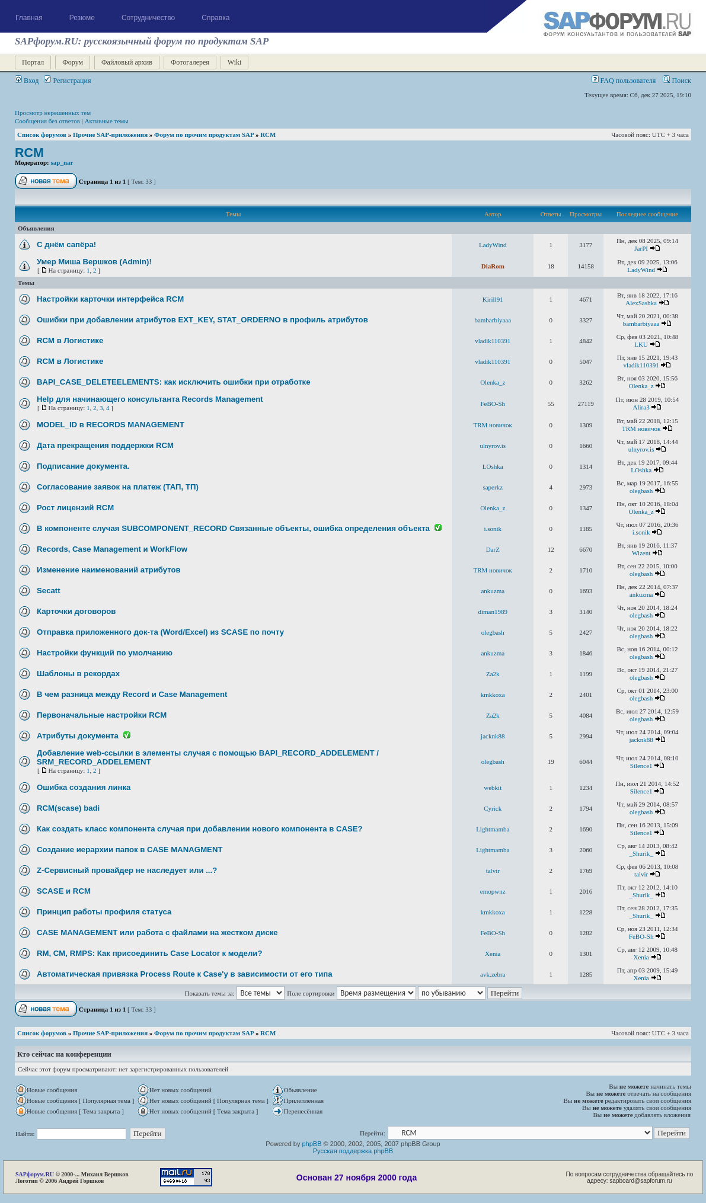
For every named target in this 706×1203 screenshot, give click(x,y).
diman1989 (493, 611)
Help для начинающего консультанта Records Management (150, 399)
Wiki (235, 62)
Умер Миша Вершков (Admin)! (94, 261)
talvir (493, 870)
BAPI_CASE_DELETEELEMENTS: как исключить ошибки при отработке (174, 381)
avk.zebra (492, 974)
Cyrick (492, 808)
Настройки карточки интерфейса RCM (110, 299)
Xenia (492, 953)
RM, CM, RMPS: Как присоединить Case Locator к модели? (149, 953)
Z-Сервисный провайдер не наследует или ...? (127, 870)
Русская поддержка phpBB (353, 1150)
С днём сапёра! (66, 244)
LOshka (493, 466)
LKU (641, 344)
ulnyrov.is (493, 445)
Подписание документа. (83, 466)
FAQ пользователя (624, 80)
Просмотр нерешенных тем (53, 112)
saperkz (493, 487)
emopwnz (493, 891)
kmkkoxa (493, 694)
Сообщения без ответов (47, 120)
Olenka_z (492, 382)
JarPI (641, 248)
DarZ (493, 549)
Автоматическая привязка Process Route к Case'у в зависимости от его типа (185, 974)
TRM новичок (493, 424)
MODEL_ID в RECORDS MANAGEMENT (110, 424)
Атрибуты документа (78, 735)
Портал (33, 62)
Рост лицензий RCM (75, 507)
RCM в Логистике (70, 340)
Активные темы (107, 120)
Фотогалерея (190, 62)
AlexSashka (641, 302)
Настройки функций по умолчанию (104, 652)
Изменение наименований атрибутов (109, 569)
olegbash (641, 490)
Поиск (677, 80)
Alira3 (641, 407)
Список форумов (41, 134)
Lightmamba (492, 829)
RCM (268, 134)
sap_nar (62, 162)
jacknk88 (492, 736)
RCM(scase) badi (68, 808)
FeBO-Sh (492, 403)
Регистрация (67, 80)
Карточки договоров (76, 611)
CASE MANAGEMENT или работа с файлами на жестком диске (157, 932)
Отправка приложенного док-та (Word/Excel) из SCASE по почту (160, 632)
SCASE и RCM (64, 891)
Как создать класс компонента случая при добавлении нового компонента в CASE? (200, 828)
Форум (72, 62)
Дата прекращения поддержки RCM (105, 445)
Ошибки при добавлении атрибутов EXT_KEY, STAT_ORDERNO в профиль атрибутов (202, 319)
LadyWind (493, 244)
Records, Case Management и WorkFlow (112, 549)
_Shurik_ (641, 853)
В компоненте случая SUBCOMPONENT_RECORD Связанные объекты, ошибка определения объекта (233, 528)
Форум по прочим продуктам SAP (204, 134)
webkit (492, 787)
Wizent (641, 552)
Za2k (493, 673)
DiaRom (492, 266)
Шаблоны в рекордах (78, 673)
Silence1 (641, 765)
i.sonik (492, 528)
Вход (27, 80)
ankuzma (492, 590)
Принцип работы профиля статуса (104, 911)
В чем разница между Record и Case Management (132, 694)
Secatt (48, 590)
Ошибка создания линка (83, 787)
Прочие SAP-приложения (110, 134)
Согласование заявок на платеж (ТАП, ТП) (118, 486)
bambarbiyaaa (492, 320)
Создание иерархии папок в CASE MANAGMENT (130, 849)
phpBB (311, 1143)
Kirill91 (493, 299)
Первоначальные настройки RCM (102, 715)
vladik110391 (492, 340)
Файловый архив (126, 62)
